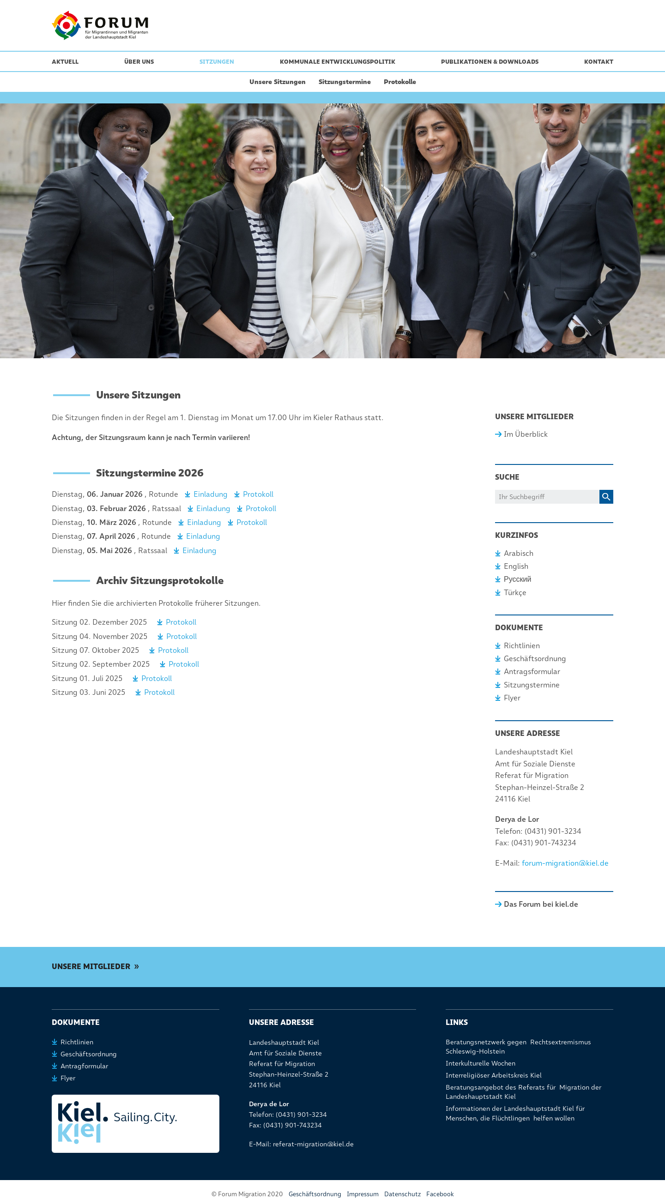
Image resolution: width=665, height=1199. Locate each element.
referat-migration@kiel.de (313, 1144)
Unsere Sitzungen (277, 82)
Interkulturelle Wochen (480, 1063)
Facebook (440, 1194)
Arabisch (518, 553)
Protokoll (258, 494)
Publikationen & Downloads (489, 61)
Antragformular (84, 1066)
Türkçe (515, 592)
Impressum (363, 1194)
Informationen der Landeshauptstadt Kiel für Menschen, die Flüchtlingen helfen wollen (515, 1113)
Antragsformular (532, 671)
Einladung (210, 494)
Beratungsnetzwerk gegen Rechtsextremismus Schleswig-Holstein (518, 1046)
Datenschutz (402, 1194)
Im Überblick (526, 434)
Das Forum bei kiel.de (541, 904)
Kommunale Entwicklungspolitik (337, 61)
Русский (517, 579)
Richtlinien (522, 645)
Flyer (512, 697)
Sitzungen (217, 61)
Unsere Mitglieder (91, 966)
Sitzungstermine (345, 82)
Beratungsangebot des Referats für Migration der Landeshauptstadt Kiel (523, 1092)
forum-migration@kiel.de (565, 863)
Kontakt (598, 61)
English (516, 566)
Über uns (139, 61)
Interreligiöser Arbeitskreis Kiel (494, 1075)
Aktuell (65, 61)
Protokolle (400, 82)
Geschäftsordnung (535, 658)
